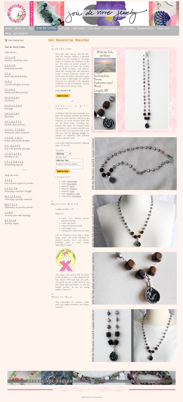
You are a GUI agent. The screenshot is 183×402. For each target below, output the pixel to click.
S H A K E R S (12, 113)
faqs (30, 28)
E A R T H (10, 65)
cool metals (76, 196)
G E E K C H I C (14, 137)
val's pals (64, 28)
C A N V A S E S (13, 154)
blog (7, 33)
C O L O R (10, 57)
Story (51, 40)
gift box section (79, 133)
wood (72, 191)
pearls (72, 186)
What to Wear (82, 40)
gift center (128, 28)
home (8, 28)
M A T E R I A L (13, 196)
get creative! (21, 33)
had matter (79, 28)
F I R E (8, 81)
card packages (111, 28)
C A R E (9, 212)
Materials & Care (64, 40)
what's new (163, 28)
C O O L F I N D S (15, 129)
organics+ (74, 189)
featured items (146, 28)
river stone (94, 28)
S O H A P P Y (12, 145)
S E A (8, 73)
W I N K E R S (12, 97)
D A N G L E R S (13, 105)
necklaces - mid (73, 194)
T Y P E (8, 180)
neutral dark (72, 181)
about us (20, 28)
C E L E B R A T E (14, 162)
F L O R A (10, 89)
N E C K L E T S (13, 121)
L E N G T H (11, 188)
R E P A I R (10, 220)
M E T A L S (11, 204)
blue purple (72, 184)
